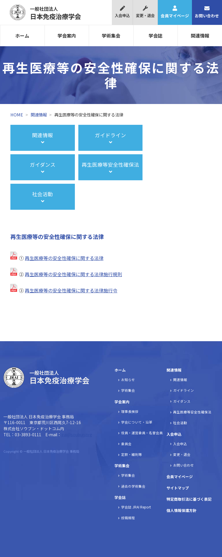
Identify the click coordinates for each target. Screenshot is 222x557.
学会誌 (155, 35)
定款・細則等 (131, 454)
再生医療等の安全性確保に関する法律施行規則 (73, 274)
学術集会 (111, 35)
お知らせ (128, 379)
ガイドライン (183, 390)
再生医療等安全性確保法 (192, 412)
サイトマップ (177, 488)
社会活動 (180, 422)
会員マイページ (175, 12)
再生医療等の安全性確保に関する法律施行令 (71, 290)
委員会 (126, 443)
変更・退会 (145, 12)
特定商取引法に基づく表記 (189, 499)
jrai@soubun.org (76, 434)
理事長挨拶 (129, 411)
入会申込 (122, 12)
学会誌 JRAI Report (136, 507)
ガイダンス (181, 401)
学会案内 (67, 35)
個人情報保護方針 (181, 510)
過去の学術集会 (133, 486)
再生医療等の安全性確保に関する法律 (64, 258)
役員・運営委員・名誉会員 (142, 432)
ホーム (22, 35)
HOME (16, 115)
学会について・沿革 (136, 422)
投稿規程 (128, 517)
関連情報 (200, 35)
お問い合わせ (207, 12)
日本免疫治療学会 (55, 13)
